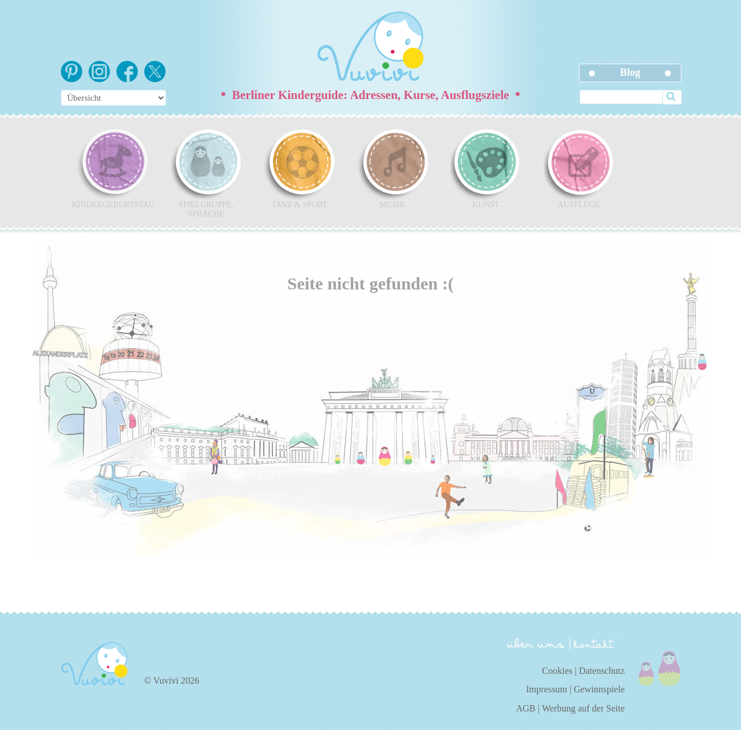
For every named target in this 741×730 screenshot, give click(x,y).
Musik (392, 168)
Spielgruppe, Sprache (206, 173)
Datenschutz (602, 671)
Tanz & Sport (299, 168)
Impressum (546, 689)
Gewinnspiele (599, 689)
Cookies (557, 671)
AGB (525, 708)
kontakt (596, 644)
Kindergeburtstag (113, 168)
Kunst (485, 168)
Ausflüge (579, 168)
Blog (630, 72)
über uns (535, 643)
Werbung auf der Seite (583, 708)
